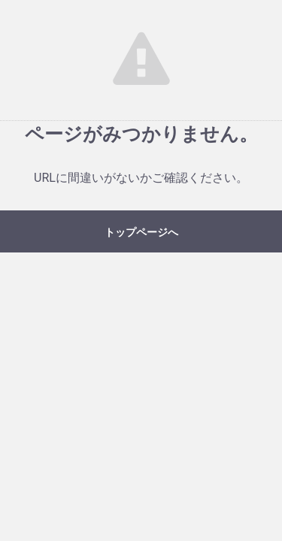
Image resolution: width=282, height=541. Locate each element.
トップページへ (141, 232)
